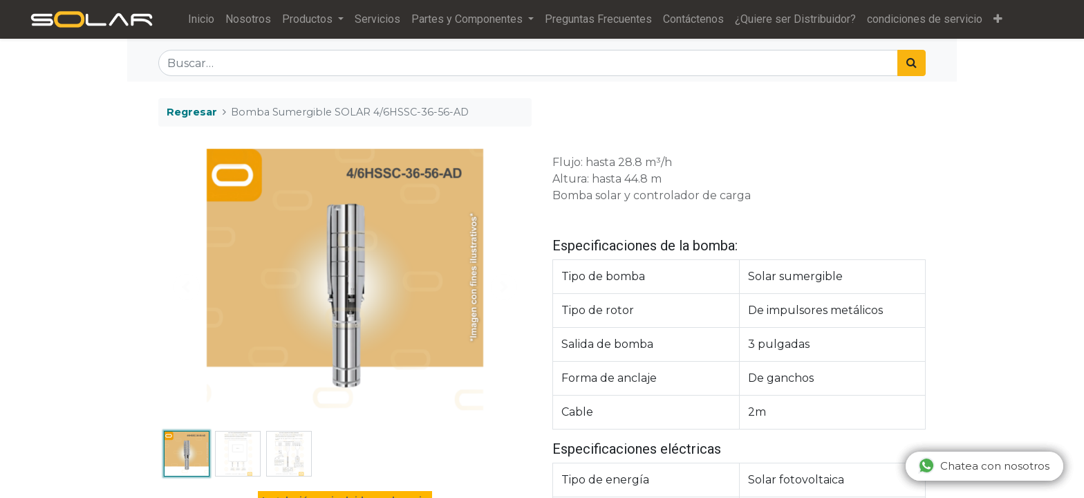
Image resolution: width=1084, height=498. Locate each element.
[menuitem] (205, 19)
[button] (1002, 19)
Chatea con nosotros (983, 465)
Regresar (192, 112)
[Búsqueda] (911, 63)
